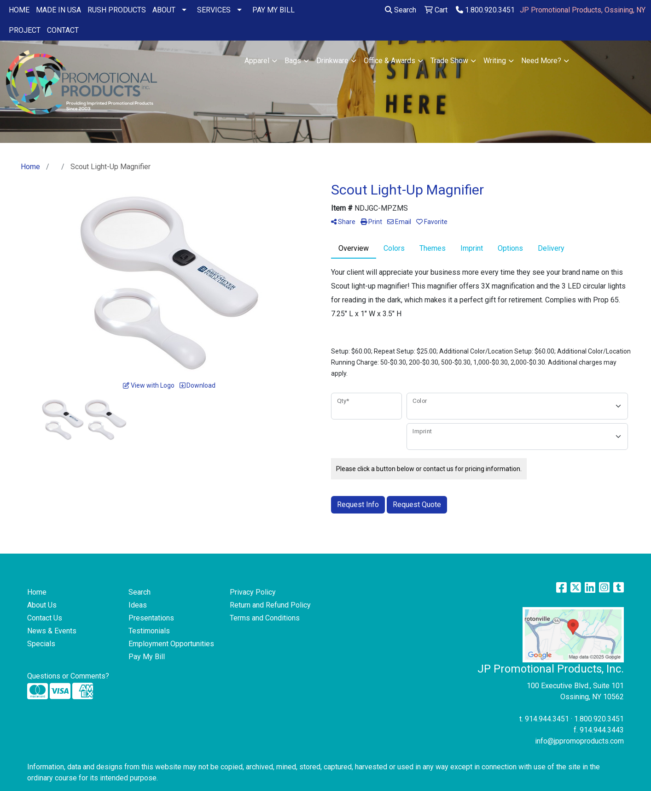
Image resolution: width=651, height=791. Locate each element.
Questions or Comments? (68, 676)
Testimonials (149, 630)
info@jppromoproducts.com (579, 741)
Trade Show (449, 60)
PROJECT (25, 30)
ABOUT (163, 10)
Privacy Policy (253, 592)
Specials (41, 643)
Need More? (541, 60)
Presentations (151, 618)
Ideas (137, 605)
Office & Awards (389, 60)
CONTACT (63, 30)
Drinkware (332, 60)
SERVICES (214, 10)
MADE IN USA (58, 10)
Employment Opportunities (171, 643)
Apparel (256, 60)
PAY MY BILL (273, 10)
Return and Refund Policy (270, 605)
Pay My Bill (146, 656)
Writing (494, 60)
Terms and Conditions (265, 618)
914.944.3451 (547, 718)
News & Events (51, 630)
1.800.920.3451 (485, 10)
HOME (19, 10)
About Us (42, 605)
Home (36, 592)
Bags (293, 60)
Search (400, 10)
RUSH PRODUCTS (116, 10)
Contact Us (44, 618)
